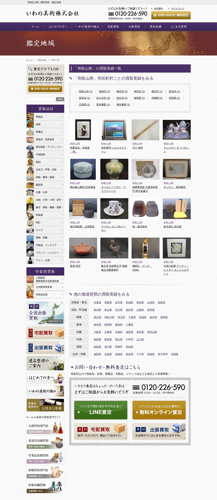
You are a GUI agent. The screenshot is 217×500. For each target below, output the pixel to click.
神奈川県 (109, 317)
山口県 (140, 339)
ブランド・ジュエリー (47, 252)
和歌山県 (152, 332)
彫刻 (38, 162)
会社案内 (158, 8)
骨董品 (39, 131)
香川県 (108, 346)
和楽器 (39, 214)
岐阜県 (97, 324)
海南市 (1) (104, 91)
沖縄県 (174, 354)
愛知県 (119, 324)
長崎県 (119, 354)
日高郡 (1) (84, 104)
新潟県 (97, 309)
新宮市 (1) (84, 98)
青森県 (108, 302)
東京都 (97, 317)
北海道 (97, 302)
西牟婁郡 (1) (103, 104)
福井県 (129, 309)
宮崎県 (151, 354)
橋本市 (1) (122, 91)
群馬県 (164, 317)
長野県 (151, 309)
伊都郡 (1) (157, 98)
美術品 (39, 116)
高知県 (129, 346)
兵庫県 (108, 332)
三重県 (129, 324)
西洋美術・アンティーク (48, 146)
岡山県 (119, 339)
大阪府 (97, 332)
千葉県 (132, 317)
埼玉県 (121, 317)
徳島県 (97, 346)
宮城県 (129, 302)
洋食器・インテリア (46, 245)
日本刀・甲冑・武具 (46, 169)
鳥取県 (97, 339)
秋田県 (140, 302)
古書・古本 (41, 192)
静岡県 (108, 324)
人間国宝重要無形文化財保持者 (47, 279)
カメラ (39, 230)
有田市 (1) (139, 91)
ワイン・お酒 (43, 260)
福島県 (161, 302)
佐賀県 (108, 354)
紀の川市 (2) (103, 98)
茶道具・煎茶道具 (45, 139)
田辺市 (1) (174, 91)
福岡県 (97, 354)
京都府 (119, 332)
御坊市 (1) (157, 91)
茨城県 (142, 317)
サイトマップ (177, 8)
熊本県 (129, 354)
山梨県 (140, 309)
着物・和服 (41, 237)
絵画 (38, 124)
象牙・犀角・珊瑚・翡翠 (48, 207)
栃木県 (153, 317)
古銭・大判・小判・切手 (48, 199)
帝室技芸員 (41, 294)
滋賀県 (129, 332)
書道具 (39, 184)
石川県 (119, 309)
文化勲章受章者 (44, 287)
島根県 (108, 339)
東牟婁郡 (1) (123, 104)
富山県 (108, 309)
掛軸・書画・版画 (45, 177)
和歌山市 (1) (86, 91)
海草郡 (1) (139, 98)
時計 (38, 222)
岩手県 (119, 302)
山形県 (151, 302)
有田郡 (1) (174, 98)
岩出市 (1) (122, 98)
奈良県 (140, 332)
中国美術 (40, 154)
